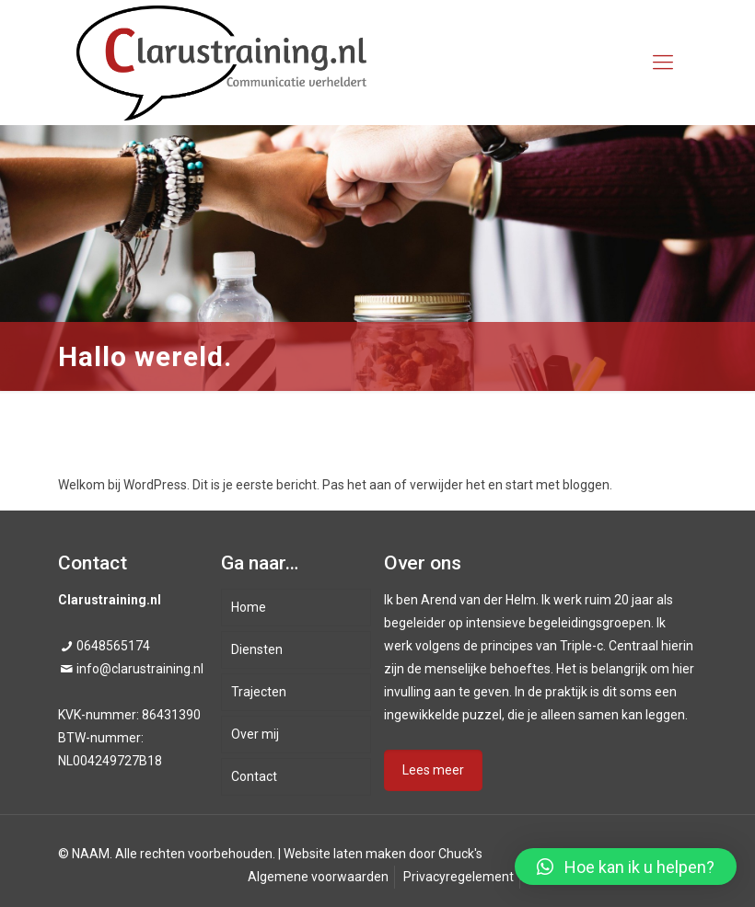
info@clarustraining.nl (139, 668)
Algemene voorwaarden (318, 876)
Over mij (255, 734)
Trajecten (258, 691)
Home (248, 607)
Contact (254, 776)
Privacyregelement (458, 876)
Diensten (257, 649)
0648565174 (113, 645)
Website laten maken (345, 853)
